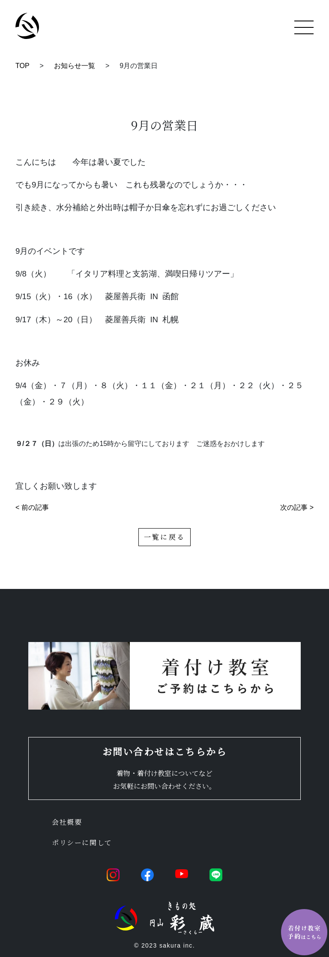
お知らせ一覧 (74, 65)
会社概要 (67, 822)
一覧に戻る (164, 537)
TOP (22, 65)
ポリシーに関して (82, 842)
